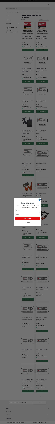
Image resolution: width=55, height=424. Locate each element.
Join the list (27, 218)
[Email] (27, 214)
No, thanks (27, 222)
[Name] (27, 210)
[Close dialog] (39, 199)
